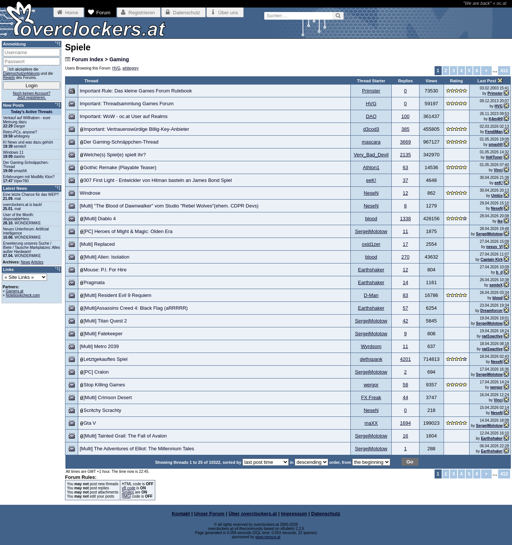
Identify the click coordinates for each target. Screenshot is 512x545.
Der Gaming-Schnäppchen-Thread (120, 142)
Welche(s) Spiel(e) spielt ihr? (114, 154)
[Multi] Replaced (97, 244)
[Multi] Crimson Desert (107, 397)
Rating (456, 81)
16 (405, 436)
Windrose (90, 193)
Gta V (89, 423)
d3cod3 (371, 129)
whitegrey (131, 68)
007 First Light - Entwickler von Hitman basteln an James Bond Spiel (157, 180)
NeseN (371, 193)
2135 (405, 154)
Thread (91, 81)
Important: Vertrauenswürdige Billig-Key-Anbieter (136, 129)
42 (405, 321)
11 (405, 231)
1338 (405, 218)
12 (405, 193)
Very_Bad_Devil (371, 154)
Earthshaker (371, 269)
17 (405, 244)
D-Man (371, 295)
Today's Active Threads (32, 112)
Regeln (9, 78)
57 (405, 308)
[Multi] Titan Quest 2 (105, 321)
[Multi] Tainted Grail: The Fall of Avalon (125, 436)
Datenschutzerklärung (21, 73)
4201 (405, 359)
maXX (371, 423)
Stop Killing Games (104, 385)
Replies (405, 81)
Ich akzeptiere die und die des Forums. (28, 73)
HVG (116, 68)
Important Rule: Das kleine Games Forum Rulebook (136, 91)
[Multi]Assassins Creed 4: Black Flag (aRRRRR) (135, 308)
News (25, 262)
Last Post (487, 81)
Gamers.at (14, 291)
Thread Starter (371, 81)
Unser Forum (209, 513)
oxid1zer (371, 244)
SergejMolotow (371, 231)
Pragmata (94, 282)
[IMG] (126, 496)
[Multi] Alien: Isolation (106, 257)
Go (410, 462)
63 (405, 167)
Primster (371, 91)
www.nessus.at (267, 537)
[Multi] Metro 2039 (99, 346)
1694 (405, 423)
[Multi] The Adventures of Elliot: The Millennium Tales (137, 448)
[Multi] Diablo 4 (99, 218)
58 (405, 385)
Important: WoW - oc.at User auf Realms (124, 116)
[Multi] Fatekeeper (103, 333)
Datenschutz (325, 513)
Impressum (294, 513)
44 (405, 397)
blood (371, 218)
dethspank (371, 359)
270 (405, 257)
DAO (371, 116)
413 (504, 70)
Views (431, 81)
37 (405, 180)
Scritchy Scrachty (102, 410)
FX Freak (371, 397)
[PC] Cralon (96, 372)
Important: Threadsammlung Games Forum (127, 103)
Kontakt (181, 513)
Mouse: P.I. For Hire (105, 269)
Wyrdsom (371, 346)
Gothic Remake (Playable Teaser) (119, 167)
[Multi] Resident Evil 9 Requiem (117, 295)
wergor (371, 385)
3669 (405, 142)
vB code (128, 488)
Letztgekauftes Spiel (105, 359)
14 (405, 282)
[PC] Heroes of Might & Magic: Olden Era (128, 231)
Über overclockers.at (253, 513)
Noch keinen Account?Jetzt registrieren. (31, 95)
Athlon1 (371, 167)
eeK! (371, 180)
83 (405, 295)
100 (405, 116)
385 (405, 129)
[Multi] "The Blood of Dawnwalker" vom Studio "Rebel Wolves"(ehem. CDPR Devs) (169, 206)
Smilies (128, 492)
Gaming (119, 59)
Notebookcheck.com (23, 295)
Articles (37, 262)
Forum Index (87, 59)
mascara (371, 142)
